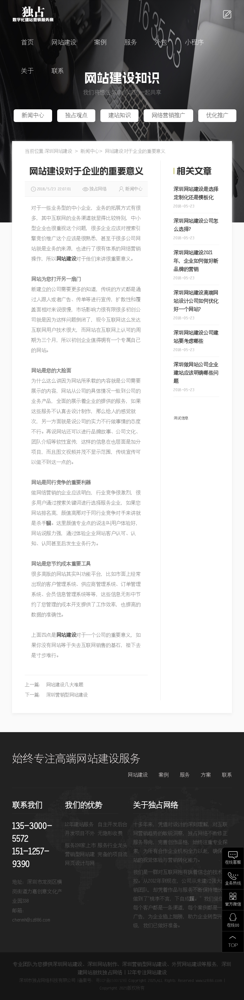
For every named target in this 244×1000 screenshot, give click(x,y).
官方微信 (233, 904)
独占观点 (76, 115)
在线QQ (233, 925)
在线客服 (233, 862)
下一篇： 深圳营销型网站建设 (56, 695)
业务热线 (233, 883)
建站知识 (119, 115)
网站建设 (64, 42)
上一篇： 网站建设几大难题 (54, 685)
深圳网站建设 (58, 151)
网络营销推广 (168, 115)
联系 (57, 71)
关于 (27, 71)
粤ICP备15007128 (110, 980)
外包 (161, 42)
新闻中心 (33, 115)
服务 (131, 42)
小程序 (194, 42)
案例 (100, 42)
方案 (206, 775)
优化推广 (217, 115)
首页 (27, 42)
